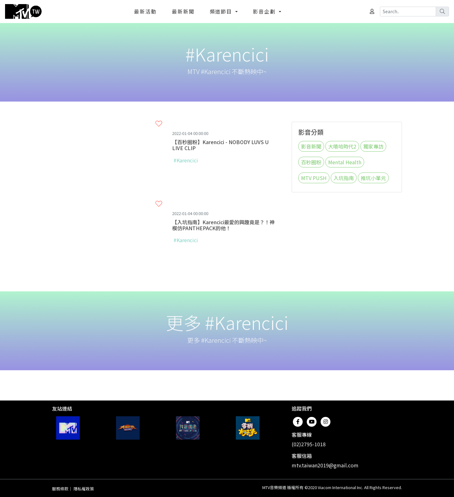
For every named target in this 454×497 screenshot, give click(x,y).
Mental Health (344, 162)
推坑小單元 (373, 178)
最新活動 (145, 11)
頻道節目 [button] (222, 11)
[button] (158, 124)
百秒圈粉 (311, 162)
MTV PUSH (314, 178)
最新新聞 (183, 11)
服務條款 (60, 489)
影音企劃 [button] (265, 11)
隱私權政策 (83, 489)
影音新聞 (311, 146)
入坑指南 (344, 178)
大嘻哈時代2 (342, 146)
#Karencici (185, 160)
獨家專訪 (373, 146)
